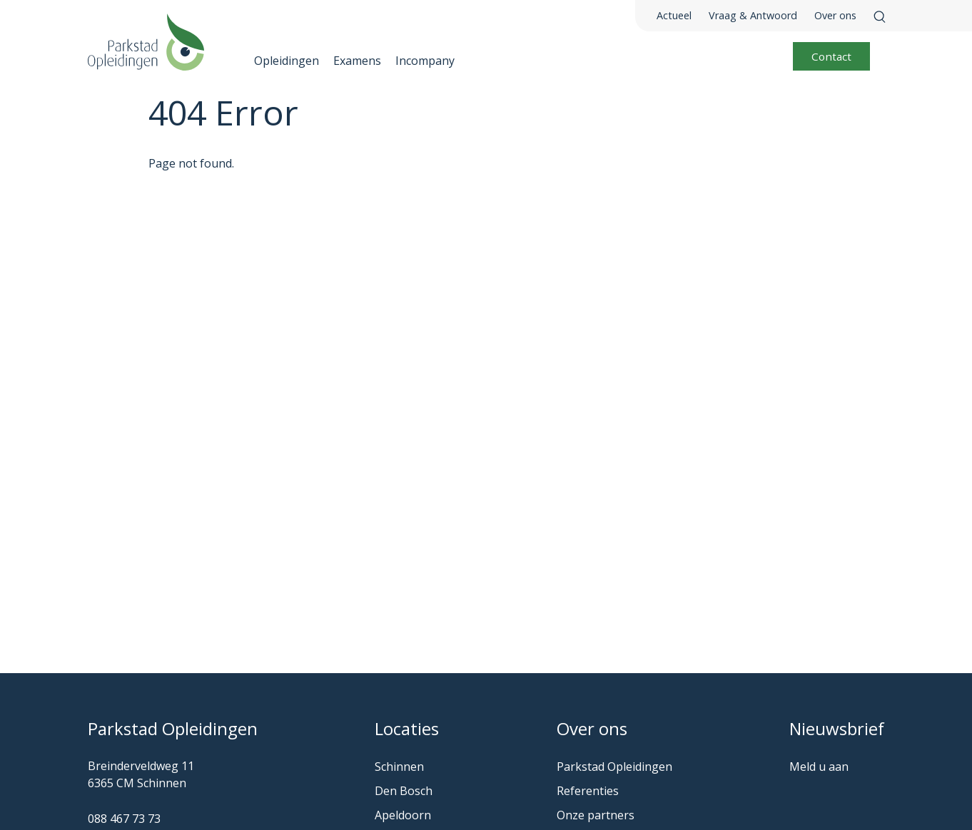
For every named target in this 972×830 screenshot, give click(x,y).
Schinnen (399, 766)
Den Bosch (403, 791)
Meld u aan (819, 766)
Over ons (835, 15)
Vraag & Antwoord (753, 15)
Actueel (674, 15)
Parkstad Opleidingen (614, 766)
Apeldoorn (403, 815)
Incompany (425, 60)
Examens (357, 60)
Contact (831, 56)
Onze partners (595, 815)
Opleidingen (286, 60)
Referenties (588, 791)
